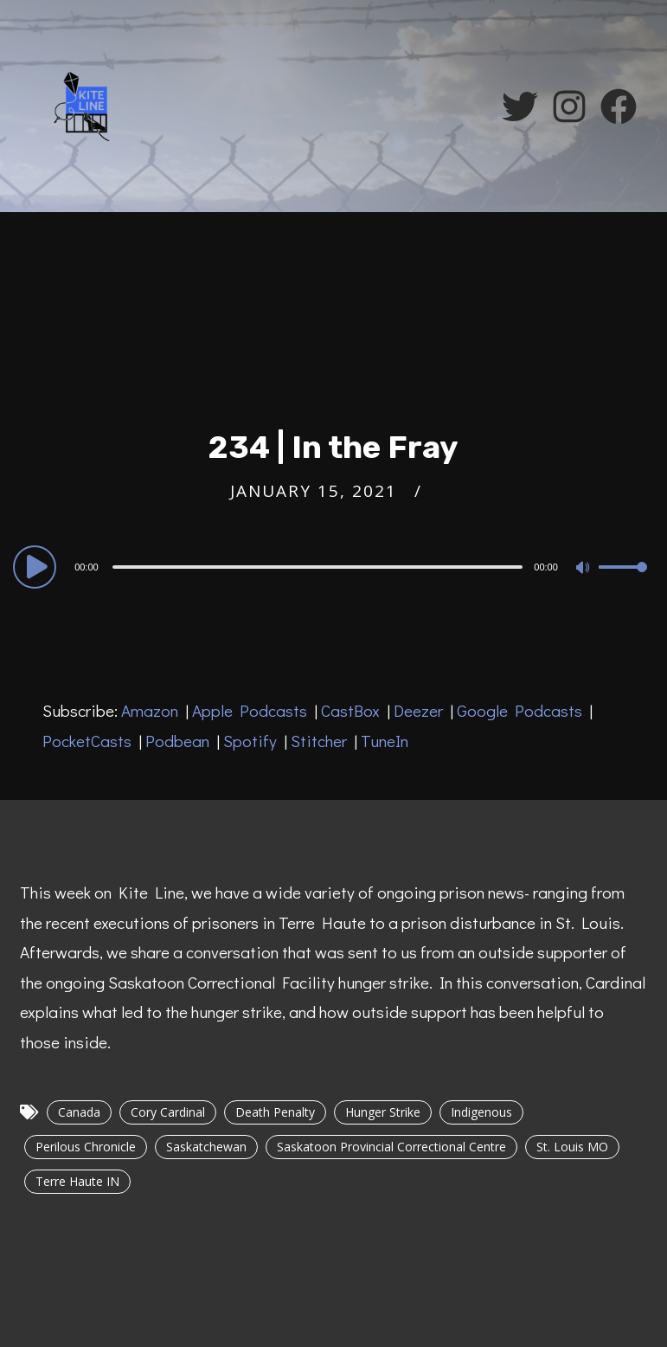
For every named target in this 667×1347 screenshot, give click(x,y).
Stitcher (319, 740)
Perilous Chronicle (85, 1146)
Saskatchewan (206, 1146)
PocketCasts (86, 740)
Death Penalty (275, 1112)
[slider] (317, 567)
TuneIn (384, 740)
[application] (333, 566)
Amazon (149, 710)
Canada (79, 1112)
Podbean (177, 740)
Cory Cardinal (168, 1112)
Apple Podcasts (249, 710)
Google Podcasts (519, 710)
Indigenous (481, 1112)
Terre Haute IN (77, 1181)
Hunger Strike (382, 1112)
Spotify (250, 740)
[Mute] (584, 568)
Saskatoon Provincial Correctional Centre (391, 1146)
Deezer (418, 710)
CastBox (350, 710)
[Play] (37, 566)
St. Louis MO (572, 1146)
